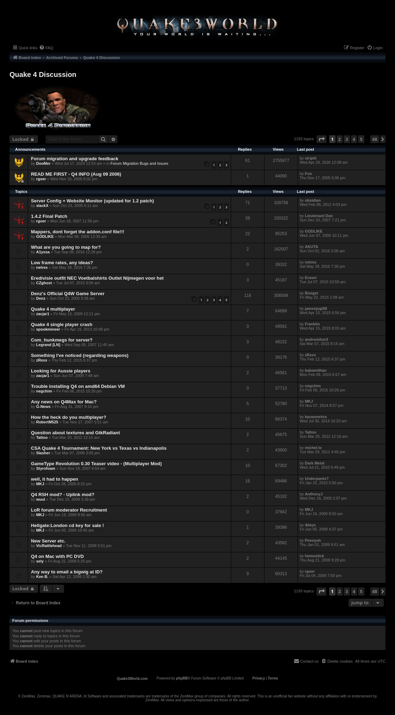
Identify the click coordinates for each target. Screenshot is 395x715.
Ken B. (42, 576)
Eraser (311, 277)
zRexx (41, 360)
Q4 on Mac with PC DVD (57, 556)
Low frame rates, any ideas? (62, 262)
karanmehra (316, 417)
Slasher (43, 453)
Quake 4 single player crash (61, 324)
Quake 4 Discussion (42, 74)
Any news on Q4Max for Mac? (64, 401)
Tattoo (42, 437)
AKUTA (311, 247)
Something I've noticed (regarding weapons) (79, 355)
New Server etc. (48, 541)
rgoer (41, 179)
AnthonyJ (314, 494)
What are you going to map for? (66, 247)
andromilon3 (316, 339)
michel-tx (313, 448)
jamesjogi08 (316, 308)
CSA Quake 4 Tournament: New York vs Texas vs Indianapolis (99, 448)
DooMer (43, 163)
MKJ (309, 401)
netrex (42, 267)
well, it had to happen (54, 479)
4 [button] (354, 139)
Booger (312, 293)
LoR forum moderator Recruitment (69, 510)
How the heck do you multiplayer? (68, 417)
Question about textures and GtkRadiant (75, 432)
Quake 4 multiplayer (53, 309)
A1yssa (43, 252)
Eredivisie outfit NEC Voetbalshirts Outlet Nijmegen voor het (97, 278)
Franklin (312, 324)
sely (40, 561)
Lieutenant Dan (319, 216)
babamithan (316, 370)
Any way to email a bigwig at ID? (67, 571)
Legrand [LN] (48, 345)
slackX (42, 205)
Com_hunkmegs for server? (62, 340)
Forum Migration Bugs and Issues (139, 163)
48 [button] (374, 139)
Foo (308, 173)
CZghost (44, 283)
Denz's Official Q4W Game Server (67, 293)
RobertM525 (47, 422)
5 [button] (361, 139)
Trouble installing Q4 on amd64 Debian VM (78, 386)
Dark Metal (315, 463)
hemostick (314, 556)
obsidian (313, 200)
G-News (43, 406)
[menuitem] (46, 48)
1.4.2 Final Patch (49, 216)
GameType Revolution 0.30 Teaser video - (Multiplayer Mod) (96, 463)
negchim (44, 391)
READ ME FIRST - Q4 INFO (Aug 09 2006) (76, 174)
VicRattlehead (49, 546)
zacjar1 (42, 314)
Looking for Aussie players (60, 370)
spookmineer (48, 329)
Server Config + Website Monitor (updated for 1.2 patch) (92, 200)
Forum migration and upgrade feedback (74, 158)
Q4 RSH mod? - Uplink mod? (62, 494)
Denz (40, 298)
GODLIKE (45, 236)
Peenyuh (313, 540)
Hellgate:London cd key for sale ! (67, 525)
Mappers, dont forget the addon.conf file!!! (77, 231)
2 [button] (339, 139)
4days (310, 525)
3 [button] (346, 139)
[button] (321, 139)
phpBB (182, 678)
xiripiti (311, 158)
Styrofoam (45, 468)
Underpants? (317, 478)
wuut (40, 499)
